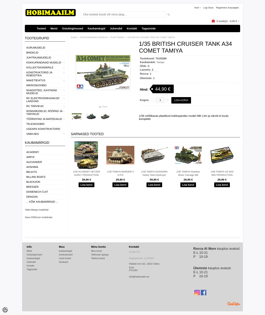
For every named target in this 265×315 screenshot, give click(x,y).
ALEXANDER (34, 162)
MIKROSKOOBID (36, 85)
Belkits (31, 171)
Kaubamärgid (96, 28)
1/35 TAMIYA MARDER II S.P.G (120, 173)
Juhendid (116, 28)
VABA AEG (32, 133)
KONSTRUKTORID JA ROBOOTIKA (39, 74)
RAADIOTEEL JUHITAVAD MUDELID (41, 92)
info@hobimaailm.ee (139, 276)
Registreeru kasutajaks (227, 7)
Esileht (74, 37)
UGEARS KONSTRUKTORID (43, 128)
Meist (53, 28)
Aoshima (32, 166)
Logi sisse (208, 7)
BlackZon (33, 181)
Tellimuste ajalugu (100, 254)
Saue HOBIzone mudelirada (38, 217)
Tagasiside (149, 28)
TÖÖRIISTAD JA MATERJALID (44, 119)
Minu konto (96, 251)
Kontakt (132, 28)
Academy (32, 152)
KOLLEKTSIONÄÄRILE (39, 67)
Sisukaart (63, 262)
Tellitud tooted (98, 258)
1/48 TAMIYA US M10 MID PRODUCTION (222, 173)
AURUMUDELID (35, 47)
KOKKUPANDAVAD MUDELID (43, 62)
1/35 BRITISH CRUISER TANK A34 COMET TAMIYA (151, 37)
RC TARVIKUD (34, 106)
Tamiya (160, 62)
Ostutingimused (72, 28)
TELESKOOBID (35, 123)
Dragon (32, 196)
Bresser (32, 186)
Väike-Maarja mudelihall (36, 210)
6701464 (133, 270)
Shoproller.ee (233, 304)
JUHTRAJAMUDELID (38, 57)
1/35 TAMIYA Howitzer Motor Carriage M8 (188, 173)
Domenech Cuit (37, 191)
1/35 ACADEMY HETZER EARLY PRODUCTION (86, 173)
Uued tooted (65, 258)
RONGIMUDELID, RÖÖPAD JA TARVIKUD (44, 112)
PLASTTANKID (117, 37)
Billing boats (35, 176)
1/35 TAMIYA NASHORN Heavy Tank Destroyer (154, 173)
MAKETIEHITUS (35, 80)
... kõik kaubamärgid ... (42, 201)
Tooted (41, 28)
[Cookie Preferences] (5, 310)
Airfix (30, 157)
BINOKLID (32, 52)
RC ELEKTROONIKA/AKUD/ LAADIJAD (42, 100)
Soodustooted (66, 254)
